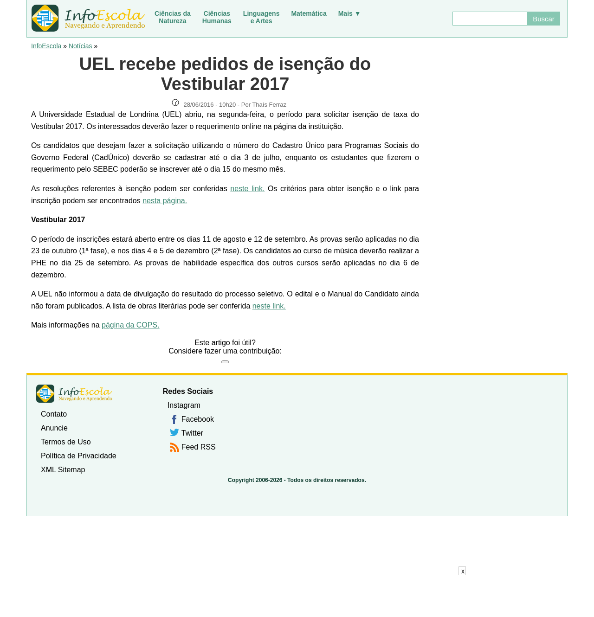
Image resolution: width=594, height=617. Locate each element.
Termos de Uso (66, 442)
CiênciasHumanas (217, 17)
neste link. (247, 189)
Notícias (80, 46)
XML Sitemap (63, 470)
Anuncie (54, 428)
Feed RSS (198, 447)
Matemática (308, 13)
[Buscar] (489, 18)
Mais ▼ (349, 13)
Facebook (197, 419)
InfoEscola (46, 46)
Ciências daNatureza (173, 17)
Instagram (184, 405)
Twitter (192, 433)
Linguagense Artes (261, 17)
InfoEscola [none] (74, 394)
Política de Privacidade (78, 456)
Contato (54, 414)
